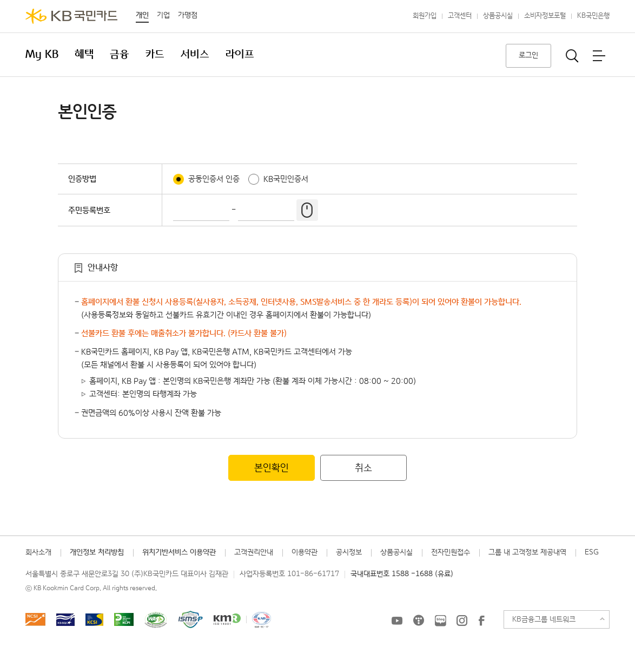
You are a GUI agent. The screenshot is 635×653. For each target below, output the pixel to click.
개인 (142, 15)
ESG (592, 552)
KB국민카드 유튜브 (397, 620)
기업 (163, 15)
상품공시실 (498, 16)
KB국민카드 (71, 16)
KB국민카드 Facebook (481, 620)
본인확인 (271, 468)
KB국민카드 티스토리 (418, 620)
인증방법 (82, 179)
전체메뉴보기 (599, 56)
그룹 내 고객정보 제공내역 (527, 552)
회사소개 (38, 552)
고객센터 (460, 16)
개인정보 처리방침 (97, 552)
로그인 (528, 55)
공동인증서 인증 (214, 179)
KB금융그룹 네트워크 (544, 619)
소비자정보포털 (545, 16)
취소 (363, 468)
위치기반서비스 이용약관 (179, 552)
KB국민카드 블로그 (440, 620)
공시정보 (349, 552)
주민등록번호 (89, 210)
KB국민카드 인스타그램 (461, 620)
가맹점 (187, 15)
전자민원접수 (450, 552)
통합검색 (572, 56)
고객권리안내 (253, 552)
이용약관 (305, 552)
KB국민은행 (593, 16)
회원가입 (424, 16)
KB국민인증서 (285, 179)
